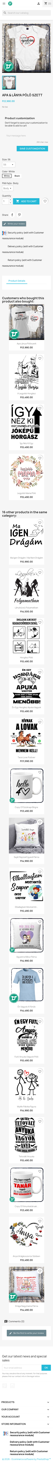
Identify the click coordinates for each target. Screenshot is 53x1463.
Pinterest (19, 215)
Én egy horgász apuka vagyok (26, 707)
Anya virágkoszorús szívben (26, 1256)
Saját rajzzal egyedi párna (26, 857)
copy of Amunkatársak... (26, 1206)
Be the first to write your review (26, 1333)
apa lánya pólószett (26, 343)
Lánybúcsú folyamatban (26, 607)
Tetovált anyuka (26, 1156)
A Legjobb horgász (26, 393)
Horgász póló (26, 657)
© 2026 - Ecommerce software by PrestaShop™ (26, 1459)
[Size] (8, 164)
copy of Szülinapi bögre (26, 807)
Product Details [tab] (16, 280)
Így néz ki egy (26, 443)
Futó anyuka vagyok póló (26, 1056)
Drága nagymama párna (26, 1306)
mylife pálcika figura (26, 1106)
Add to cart (26, 201)
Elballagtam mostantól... (26, 907)
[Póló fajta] (7, 188)
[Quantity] (5, 201)
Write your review (14, 223)
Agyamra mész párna (26, 956)
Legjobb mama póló (26, 493)
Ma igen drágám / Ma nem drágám (26, 557)
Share (12, 215)
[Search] (26, 13)
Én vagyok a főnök (26, 1006)
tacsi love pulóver (26, 757)
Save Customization (32, 148)
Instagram (12, 1385)
